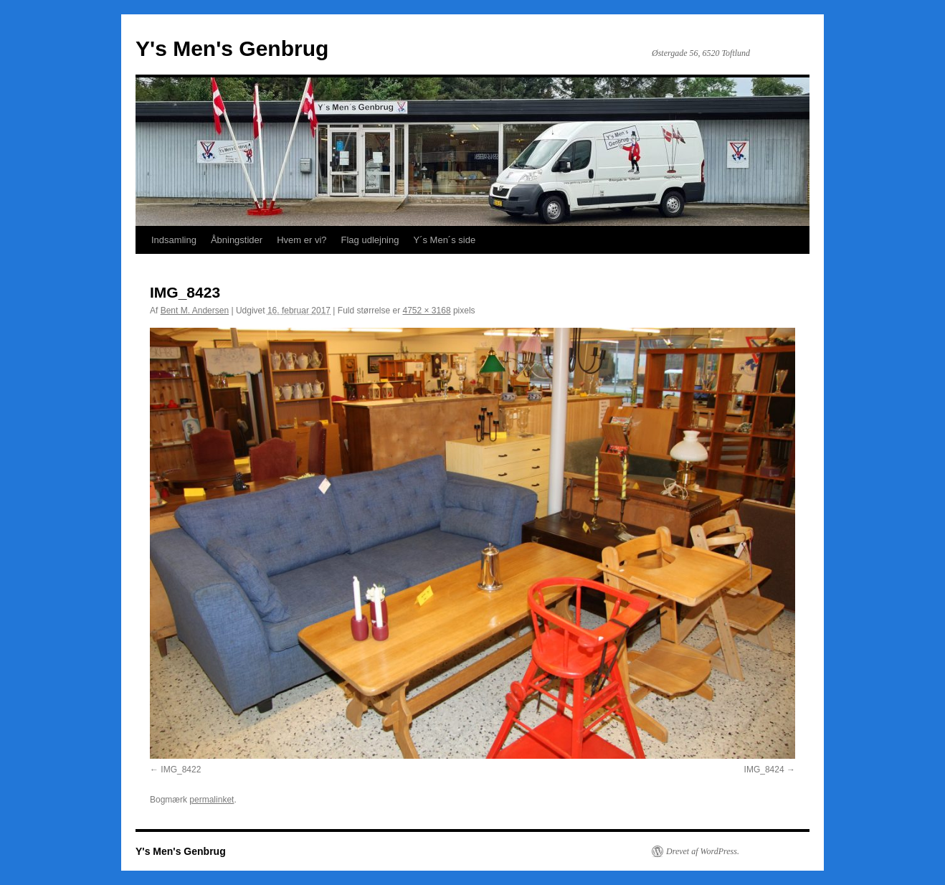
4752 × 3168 (427, 311)
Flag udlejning (370, 240)
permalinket (211, 800)
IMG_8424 (764, 770)
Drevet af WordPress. (702, 851)
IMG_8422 (181, 770)
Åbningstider (236, 240)
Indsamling (173, 240)
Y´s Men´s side (444, 240)
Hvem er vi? (301, 240)
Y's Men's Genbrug (232, 48)
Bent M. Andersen (195, 311)
